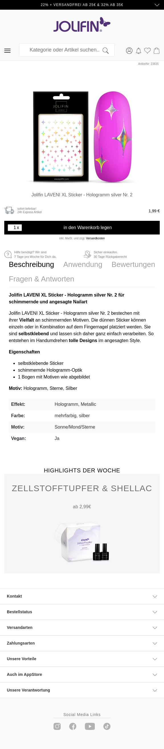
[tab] (31, 264)
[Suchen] (108, 50)
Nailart (81, 301)
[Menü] (7, 50)
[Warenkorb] (156, 50)
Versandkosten (95, 238)
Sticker (123, 320)
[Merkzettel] (147, 50)
